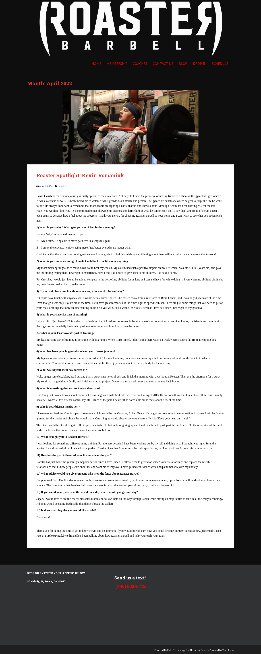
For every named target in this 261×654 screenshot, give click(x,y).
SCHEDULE (220, 63)
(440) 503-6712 (130, 586)
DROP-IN (199, 63)
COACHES (140, 63)
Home (96, 63)
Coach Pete (64, 186)
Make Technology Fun (178, 650)
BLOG (183, 63)
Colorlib (205, 650)
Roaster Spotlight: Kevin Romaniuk (80, 175)
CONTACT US (163, 63)
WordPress (228, 650)
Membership (117, 63)
